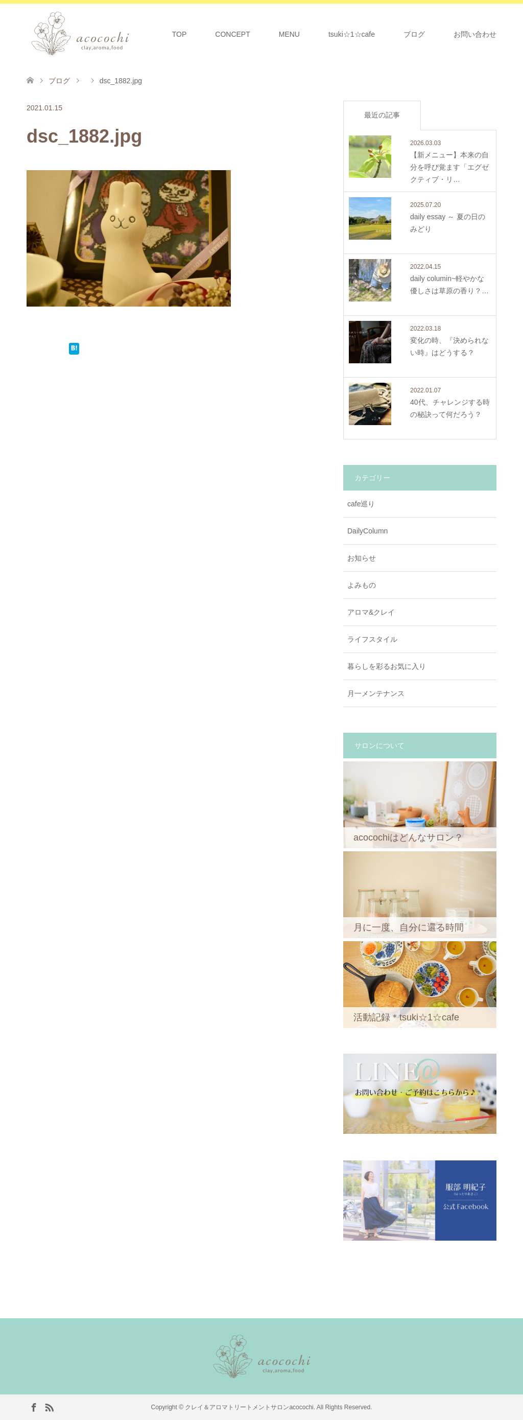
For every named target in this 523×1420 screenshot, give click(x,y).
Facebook (34, 1407)
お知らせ (361, 558)
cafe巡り (361, 504)
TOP (179, 34)
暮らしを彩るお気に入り (386, 666)
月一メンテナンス (376, 693)
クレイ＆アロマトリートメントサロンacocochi (249, 1407)
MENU (289, 34)
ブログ (414, 34)
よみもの (361, 585)
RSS (49, 1407)
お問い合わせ (475, 34)
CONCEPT (232, 34)
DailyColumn (367, 531)
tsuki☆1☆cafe (351, 34)
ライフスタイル (372, 639)
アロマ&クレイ (371, 612)
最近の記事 (382, 115)
